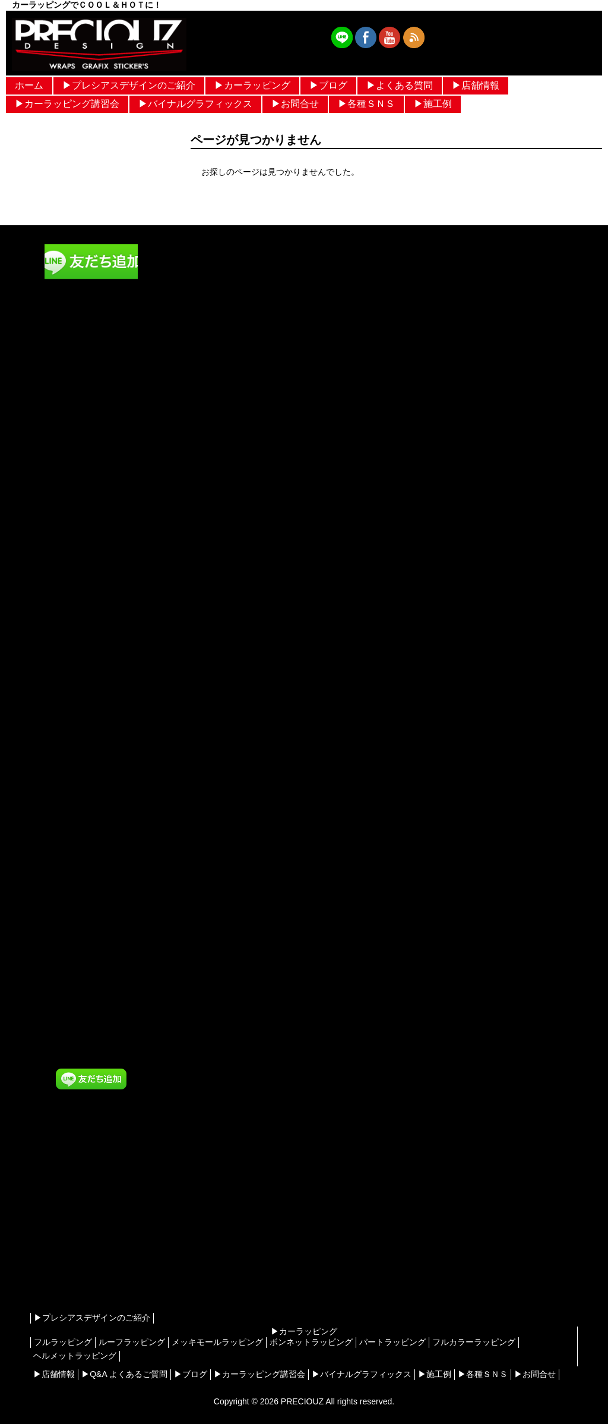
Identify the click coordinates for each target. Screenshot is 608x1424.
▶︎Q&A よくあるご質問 (124, 1374)
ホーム (29, 85)
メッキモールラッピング (217, 1342)
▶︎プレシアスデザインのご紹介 (128, 85)
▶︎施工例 (433, 104)
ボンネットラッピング (311, 1342)
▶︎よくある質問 (399, 85)
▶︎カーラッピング (252, 85)
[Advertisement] (91, 1216)
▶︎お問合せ (295, 104)
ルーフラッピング (132, 1342)
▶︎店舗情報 (475, 85)
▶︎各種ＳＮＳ (366, 104)
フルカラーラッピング (473, 1342)
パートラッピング (392, 1342)
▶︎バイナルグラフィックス (195, 104)
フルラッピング (63, 1342)
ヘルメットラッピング (74, 1355)
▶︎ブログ (328, 85)
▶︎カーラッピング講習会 (67, 104)
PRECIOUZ (302, 1401)
